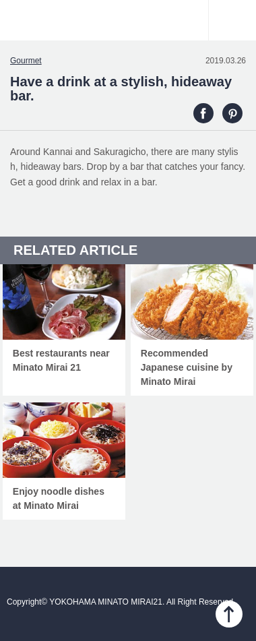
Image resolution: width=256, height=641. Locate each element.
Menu (232, 20)
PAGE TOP (229, 614)
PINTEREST (232, 113)
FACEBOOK (203, 113)
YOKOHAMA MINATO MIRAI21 (128, 27)
